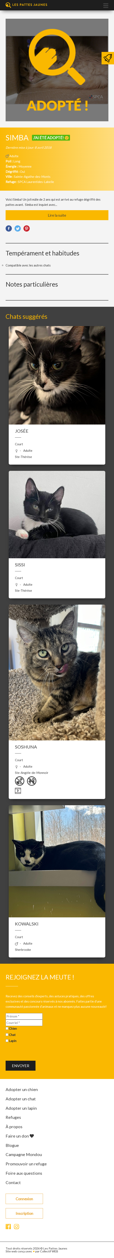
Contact (13, 1182)
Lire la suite (57, 215)
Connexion (24, 1199)
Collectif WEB (49, 1251)
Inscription (24, 1213)
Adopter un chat (21, 1098)
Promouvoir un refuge (26, 1163)
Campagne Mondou (24, 1154)
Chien (13, 1028)
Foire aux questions (24, 1173)
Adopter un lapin (21, 1108)
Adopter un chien (22, 1089)
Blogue (12, 1145)
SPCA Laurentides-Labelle (36, 182)
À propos (14, 1126)
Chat (12, 1035)
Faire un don (20, 1135)
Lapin (12, 1041)
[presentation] (37, 1052)
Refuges (13, 1117)
